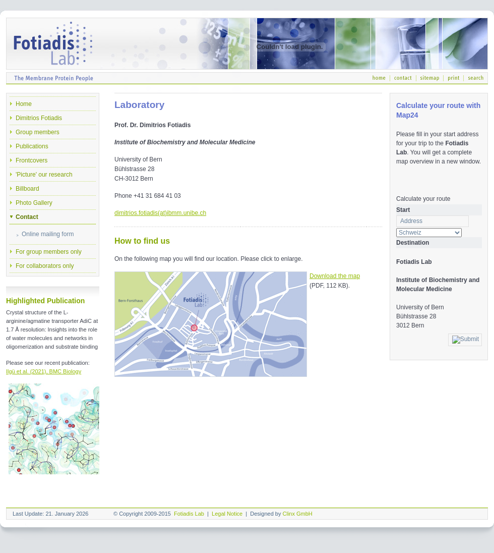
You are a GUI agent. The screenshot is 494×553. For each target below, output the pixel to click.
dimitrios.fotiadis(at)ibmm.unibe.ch (160, 212)
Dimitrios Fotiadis (39, 118)
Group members (37, 132)
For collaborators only (45, 265)
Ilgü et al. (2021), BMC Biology (43, 371)
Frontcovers (31, 160)
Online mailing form (48, 234)
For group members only (49, 251)
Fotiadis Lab (189, 514)
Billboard (27, 188)
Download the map (335, 276)
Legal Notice (227, 514)
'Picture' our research (44, 174)
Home (24, 103)
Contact (27, 216)
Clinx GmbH (298, 514)
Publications (32, 146)
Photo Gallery (34, 202)
